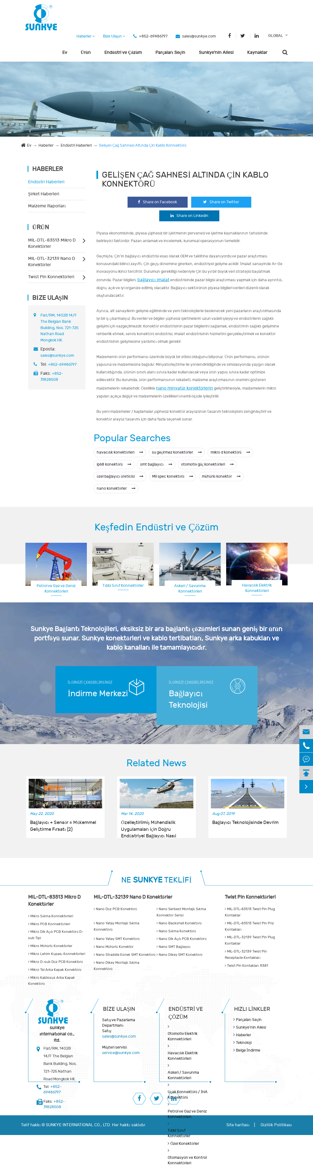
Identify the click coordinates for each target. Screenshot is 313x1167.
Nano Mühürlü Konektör (114, 947)
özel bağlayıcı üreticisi (120, 476)
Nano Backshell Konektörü (179, 923)
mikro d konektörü (230, 452)
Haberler (85, 36)
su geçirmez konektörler (177, 452)
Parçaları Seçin (170, 52)
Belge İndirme (248, 1050)
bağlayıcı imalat (153, 279)
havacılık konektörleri (120, 452)
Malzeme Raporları (47, 206)
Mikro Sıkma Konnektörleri (50, 916)
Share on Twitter (221, 202)
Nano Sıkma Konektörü (176, 931)
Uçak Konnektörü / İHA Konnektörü (188, 1095)
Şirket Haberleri (43, 193)
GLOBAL (275, 35)
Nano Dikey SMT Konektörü (179, 955)
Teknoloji (244, 1042)
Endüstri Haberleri (76, 145)
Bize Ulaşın (114, 36)
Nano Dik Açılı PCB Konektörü (181, 939)
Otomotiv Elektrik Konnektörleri (182, 1036)
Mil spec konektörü (172, 476)
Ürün (86, 52)
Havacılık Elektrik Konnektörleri (257, 588)
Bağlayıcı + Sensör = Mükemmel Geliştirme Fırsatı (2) (63, 826)
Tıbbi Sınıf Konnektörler (123, 585)
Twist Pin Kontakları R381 (246, 965)
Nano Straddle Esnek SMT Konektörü (124, 955)
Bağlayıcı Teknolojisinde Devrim (245, 822)
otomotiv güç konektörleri (207, 464)
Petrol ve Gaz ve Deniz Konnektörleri (56, 589)
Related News (156, 763)
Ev (64, 52)
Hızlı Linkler (252, 1009)
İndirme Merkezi (98, 693)
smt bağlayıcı (156, 464)
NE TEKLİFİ (156, 880)
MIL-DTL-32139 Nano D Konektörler (51, 261)
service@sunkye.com (121, 1052)
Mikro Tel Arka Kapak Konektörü (54, 970)
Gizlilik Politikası (276, 1125)
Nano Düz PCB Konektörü (115, 909)
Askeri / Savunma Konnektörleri (190, 589)
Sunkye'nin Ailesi (216, 52)
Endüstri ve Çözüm (123, 52)
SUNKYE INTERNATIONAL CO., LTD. (78, 1125)
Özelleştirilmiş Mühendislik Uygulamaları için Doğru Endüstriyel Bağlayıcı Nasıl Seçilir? (148, 826)
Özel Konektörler (184, 1143)
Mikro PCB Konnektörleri (49, 924)
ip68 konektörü (114, 464)
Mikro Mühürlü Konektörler (50, 946)
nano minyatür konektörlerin (184, 388)
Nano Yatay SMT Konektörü (117, 939)
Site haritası (237, 1125)
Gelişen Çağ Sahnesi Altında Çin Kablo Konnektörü (142, 145)
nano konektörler (116, 488)
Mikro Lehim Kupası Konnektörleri (56, 954)
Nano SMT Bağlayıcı (173, 947)
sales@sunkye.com (199, 36)
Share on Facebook (157, 202)
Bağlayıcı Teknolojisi (188, 699)
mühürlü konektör (221, 476)
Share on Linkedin (189, 215)
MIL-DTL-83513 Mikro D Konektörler (52, 243)
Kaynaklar (257, 52)
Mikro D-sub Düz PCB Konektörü (55, 962)
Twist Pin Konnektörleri (51, 276)
